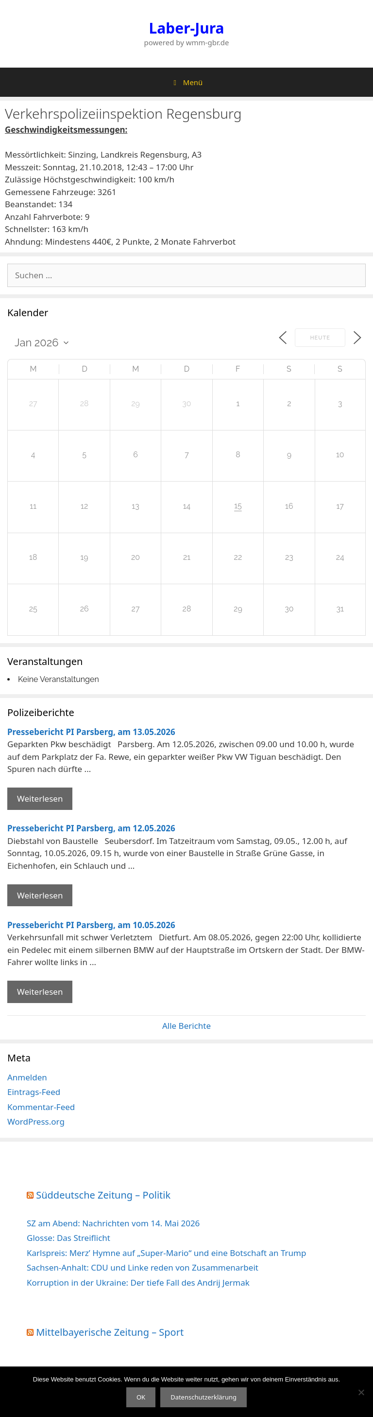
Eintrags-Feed (33, 1091)
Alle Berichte (186, 1025)
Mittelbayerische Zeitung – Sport (110, 1332)
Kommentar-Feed (41, 1106)
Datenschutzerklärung (203, 1397)
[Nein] (361, 1392)
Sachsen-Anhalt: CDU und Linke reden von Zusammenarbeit (142, 1267)
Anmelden (27, 1077)
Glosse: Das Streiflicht (68, 1237)
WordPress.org (36, 1121)
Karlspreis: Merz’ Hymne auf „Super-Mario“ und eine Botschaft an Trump (166, 1252)
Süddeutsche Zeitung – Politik (103, 1195)
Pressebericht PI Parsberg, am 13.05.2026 (91, 731)
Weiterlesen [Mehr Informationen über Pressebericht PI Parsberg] (40, 798)
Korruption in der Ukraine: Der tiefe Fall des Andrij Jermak (138, 1282)
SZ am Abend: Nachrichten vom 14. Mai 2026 (113, 1223)
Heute (320, 338)
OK (140, 1397)
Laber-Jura (186, 28)
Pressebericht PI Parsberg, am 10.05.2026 (91, 925)
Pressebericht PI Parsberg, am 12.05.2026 (91, 828)
